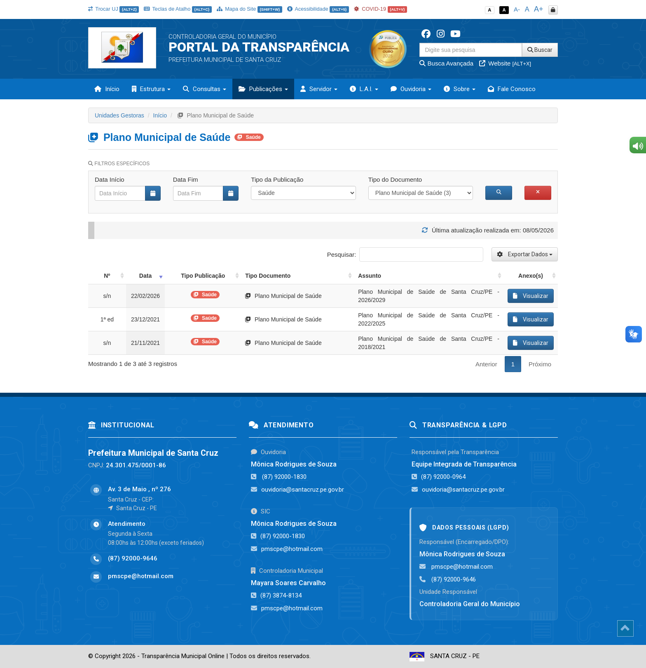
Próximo (540, 364)
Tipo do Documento (395, 179)
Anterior (486, 364)
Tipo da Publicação (277, 179)
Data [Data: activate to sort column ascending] (145, 275)
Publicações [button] (263, 89)
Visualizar (530, 296)
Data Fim (185, 179)
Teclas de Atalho (178, 9)
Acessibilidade (318, 9)
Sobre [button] (459, 89)
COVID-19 (380, 9)
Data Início (109, 179)
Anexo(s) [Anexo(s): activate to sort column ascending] (530, 275)
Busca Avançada (446, 63)
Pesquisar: (405, 254)
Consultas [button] (204, 89)
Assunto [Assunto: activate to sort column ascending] (369, 275)
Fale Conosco (512, 89)
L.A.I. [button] (364, 89)
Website (505, 63)
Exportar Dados (524, 254)
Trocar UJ (113, 9)
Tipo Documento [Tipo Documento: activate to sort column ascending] (267, 275)
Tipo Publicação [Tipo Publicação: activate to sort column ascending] (203, 275)
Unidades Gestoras (119, 115)
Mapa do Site (249, 9)
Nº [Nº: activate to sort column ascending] (107, 275)
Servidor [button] (318, 89)
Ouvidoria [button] (411, 89)
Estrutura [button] (151, 89)
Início (106, 89)
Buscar (539, 50)
